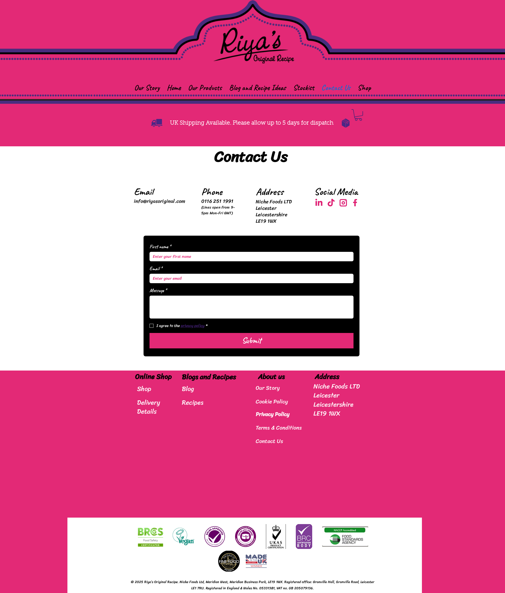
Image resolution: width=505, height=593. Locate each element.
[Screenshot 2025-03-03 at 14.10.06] (319, 203)
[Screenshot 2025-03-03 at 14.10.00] (343, 203)
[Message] (251, 307)
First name (160, 247)
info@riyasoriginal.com (159, 201)
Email (156, 269)
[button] (204, 88)
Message (158, 290)
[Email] (250, 278)
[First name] (250, 256)
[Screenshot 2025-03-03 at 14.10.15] (331, 203)
